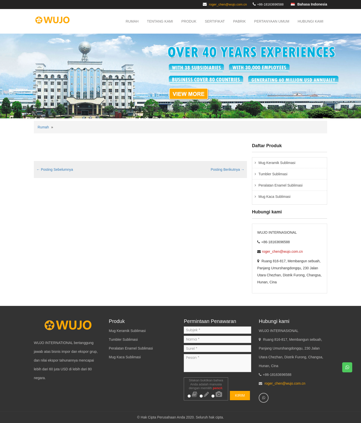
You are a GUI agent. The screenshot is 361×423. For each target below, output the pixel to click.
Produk (189, 21)
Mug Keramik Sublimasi (276, 163)
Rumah (132, 21)
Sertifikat (215, 21)
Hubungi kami (310, 21)
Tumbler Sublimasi (272, 174)
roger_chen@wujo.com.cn (228, 4)
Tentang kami (160, 21)
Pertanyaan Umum (271, 21)
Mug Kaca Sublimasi (274, 197)
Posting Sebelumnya (54, 169)
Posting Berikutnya (227, 169)
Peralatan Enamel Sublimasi (280, 185)
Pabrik (239, 21)
